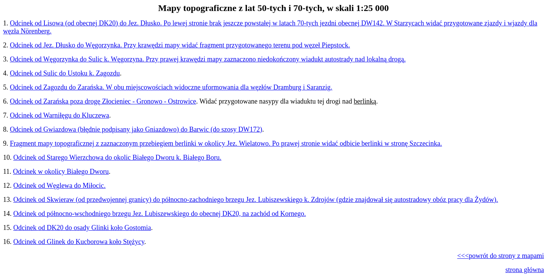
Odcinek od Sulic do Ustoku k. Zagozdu (65, 73)
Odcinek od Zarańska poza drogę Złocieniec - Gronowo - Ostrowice (103, 101)
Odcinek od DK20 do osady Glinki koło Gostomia (82, 227)
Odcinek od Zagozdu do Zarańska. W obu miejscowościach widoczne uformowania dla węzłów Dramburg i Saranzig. (171, 87)
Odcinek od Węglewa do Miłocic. (59, 185)
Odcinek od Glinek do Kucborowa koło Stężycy (78, 241)
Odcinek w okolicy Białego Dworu (61, 171)
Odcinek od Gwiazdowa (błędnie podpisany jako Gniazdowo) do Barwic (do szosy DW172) (136, 129)
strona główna (525, 270)
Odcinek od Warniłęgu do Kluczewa (59, 115)
